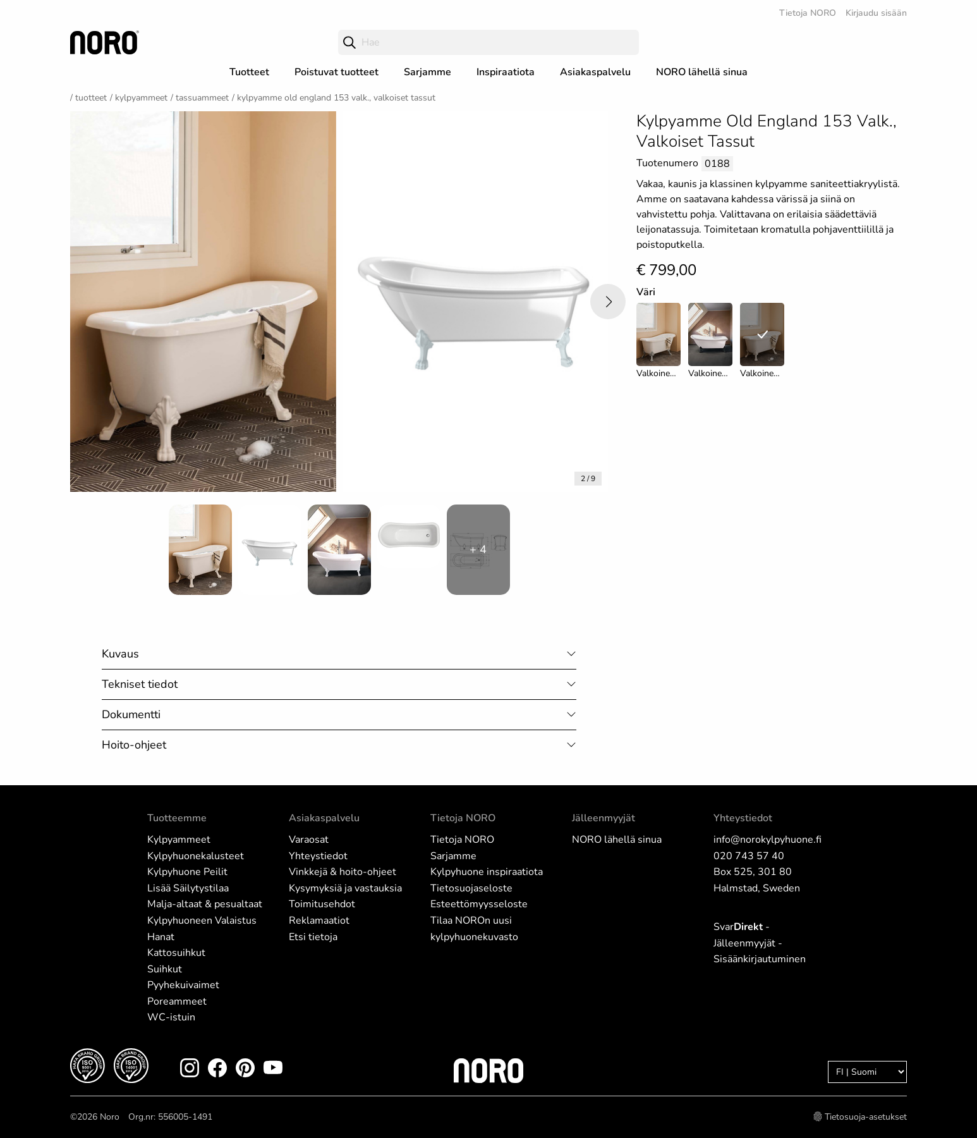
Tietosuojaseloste (471, 888)
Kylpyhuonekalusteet (195, 856)
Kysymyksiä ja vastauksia (345, 888)
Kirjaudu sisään (876, 13)
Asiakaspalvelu (595, 72)
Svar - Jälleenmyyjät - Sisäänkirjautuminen (759, 943)
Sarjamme (427, 72)
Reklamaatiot (319, 920)
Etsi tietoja (313, 937)
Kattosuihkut (176, 953)
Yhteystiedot (318, 856)
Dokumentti (131, 714)
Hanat (160, 937)
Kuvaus (120, 653)
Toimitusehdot (322, 904)
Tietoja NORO (807, 13)
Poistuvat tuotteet (336, 72)
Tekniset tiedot (140, 684)
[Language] (867, 1072)
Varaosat (309, 840)
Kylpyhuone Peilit (187, 872)
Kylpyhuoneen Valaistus (202, 920)
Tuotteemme (177, 818)
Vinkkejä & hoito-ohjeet (342, 872)
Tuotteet (249, 72)
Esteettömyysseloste (479, 904)
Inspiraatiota (505, 72)
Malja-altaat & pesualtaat (204, 904)
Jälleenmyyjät (603, 818)
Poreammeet (177, 1001)
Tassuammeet (202, 98)
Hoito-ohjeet (134, 744)
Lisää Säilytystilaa (188, 888)
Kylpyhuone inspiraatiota (486, 872)
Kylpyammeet (141, 98)
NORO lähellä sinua (702, 72)
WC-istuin (171, 1017)
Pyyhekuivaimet (183, 985)
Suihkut (164, 969)
